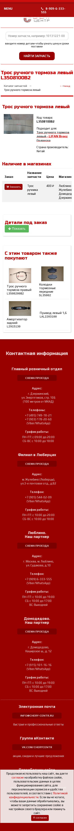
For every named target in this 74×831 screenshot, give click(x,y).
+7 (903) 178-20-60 (38, 419)
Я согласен (40, 817)
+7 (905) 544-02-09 (38, 497)
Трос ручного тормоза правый (19, 289)
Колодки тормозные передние (47, 290)
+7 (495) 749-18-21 (38, 415)
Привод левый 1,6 (53, 314)
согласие (18, 777)
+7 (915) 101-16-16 (38, 665)
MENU (8, 8)
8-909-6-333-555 (53, 10)
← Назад (65, 85)
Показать (16, 228)
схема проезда (37, 377)
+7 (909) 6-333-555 (38, 579)
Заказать (13, 186)
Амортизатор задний (17, 322)
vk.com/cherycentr (37, 747)
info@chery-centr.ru (37, 715)
